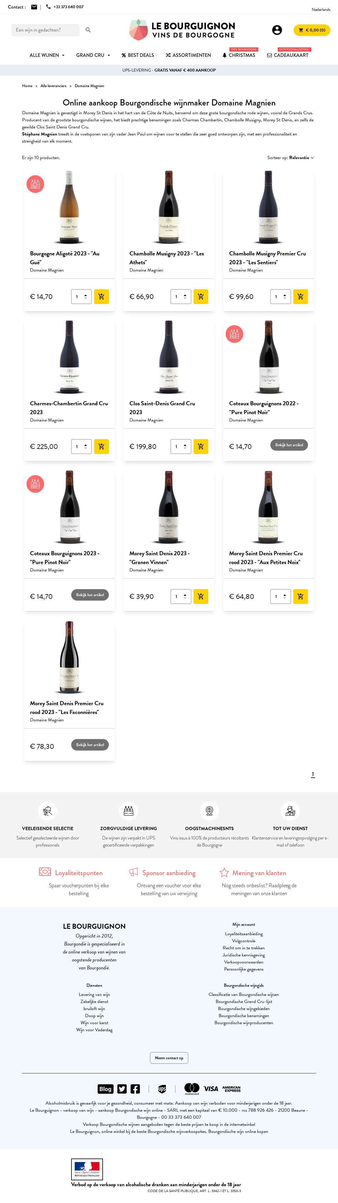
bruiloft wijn (94, 1008)
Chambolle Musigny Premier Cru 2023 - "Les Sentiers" (267, 258)
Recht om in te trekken (244, 947)
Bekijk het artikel (289, 445)
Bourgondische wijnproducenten (243, 1022)
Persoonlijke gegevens (244, 969)
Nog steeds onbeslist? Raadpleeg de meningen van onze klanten (259, 889)
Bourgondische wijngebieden (244, 1008)
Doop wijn (94, 1015)
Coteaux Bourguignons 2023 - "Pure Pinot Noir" (64, 557)
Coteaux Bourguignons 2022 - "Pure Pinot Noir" (264, 408)
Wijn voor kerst (94, 1022)
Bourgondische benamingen (244, 1015)
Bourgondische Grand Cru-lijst (244, 1001)
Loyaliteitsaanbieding (244, 933)
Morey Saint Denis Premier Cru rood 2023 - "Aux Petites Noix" (266, 557)
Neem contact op (169, 1058)
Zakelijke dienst (94, 1001)
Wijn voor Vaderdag (94, 1029)
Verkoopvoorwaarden (243, 962)
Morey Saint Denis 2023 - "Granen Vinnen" (159, 557)
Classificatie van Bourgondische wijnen (244, 994)
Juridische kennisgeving (244, 955)
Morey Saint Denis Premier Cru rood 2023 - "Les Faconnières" (67, 707)
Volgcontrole (243, 940)
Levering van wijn (94, 994)
